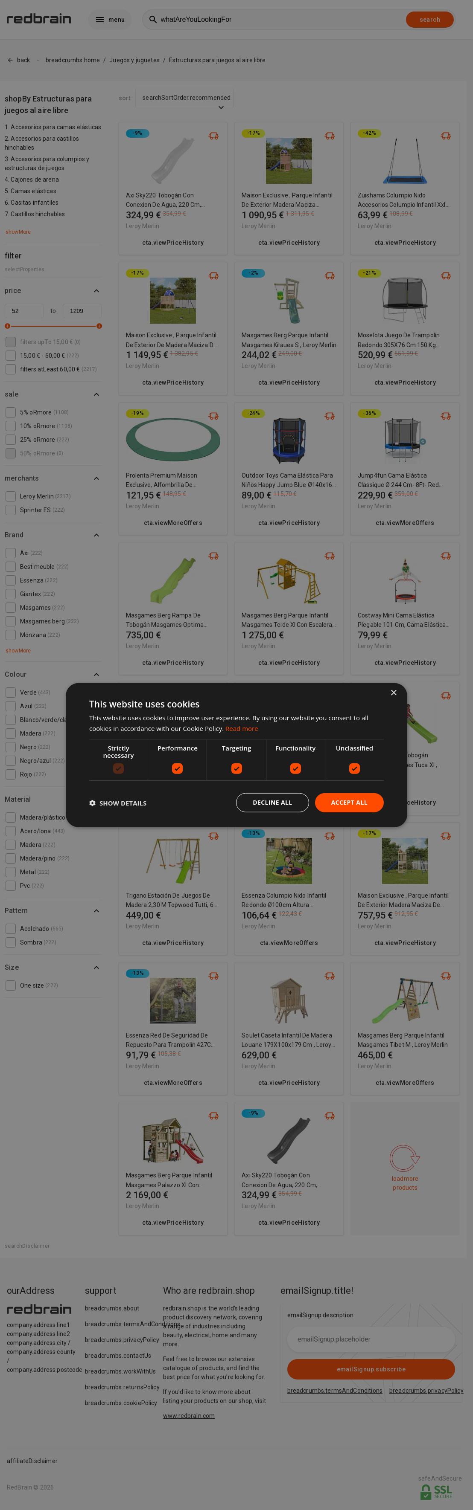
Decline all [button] (272, 802)
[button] (117, 802)
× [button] (393, 693)
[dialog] (236, 755)
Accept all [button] (349, 802)
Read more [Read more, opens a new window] (241, 728)
